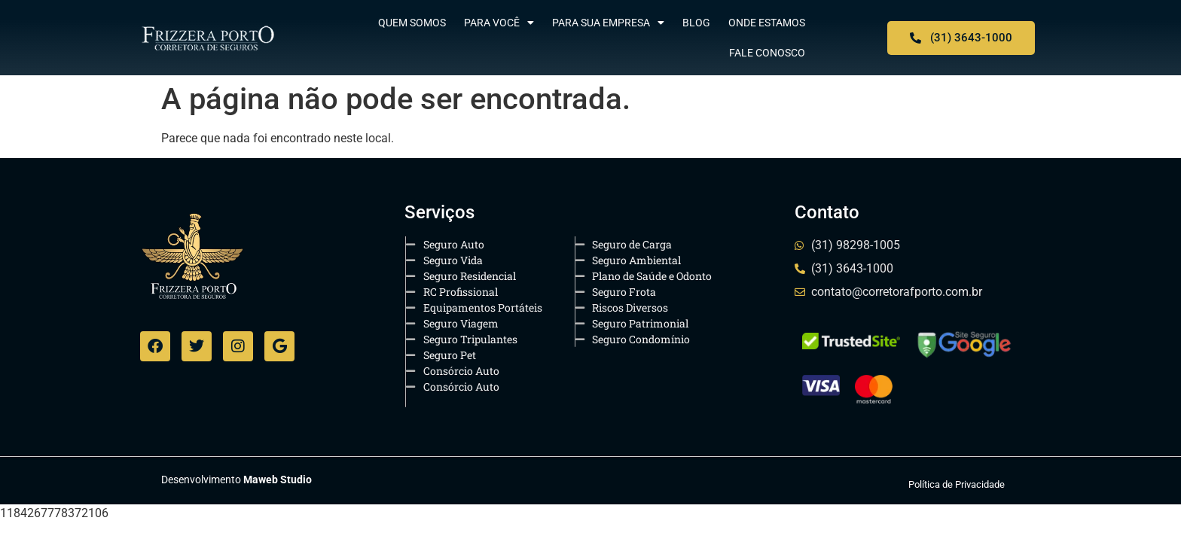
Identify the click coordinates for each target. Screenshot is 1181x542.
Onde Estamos (766, 23)
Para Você (499, 22)
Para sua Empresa (608, 22)
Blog (696, 23)
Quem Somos (412, 23)
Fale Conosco (767, 53)
